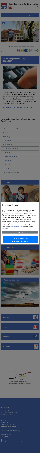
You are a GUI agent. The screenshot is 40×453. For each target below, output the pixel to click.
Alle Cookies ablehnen (20, 238)
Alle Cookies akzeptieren (20, 241)
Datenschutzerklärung (17, 226)
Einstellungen (19, 232)
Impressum (5, 228)
